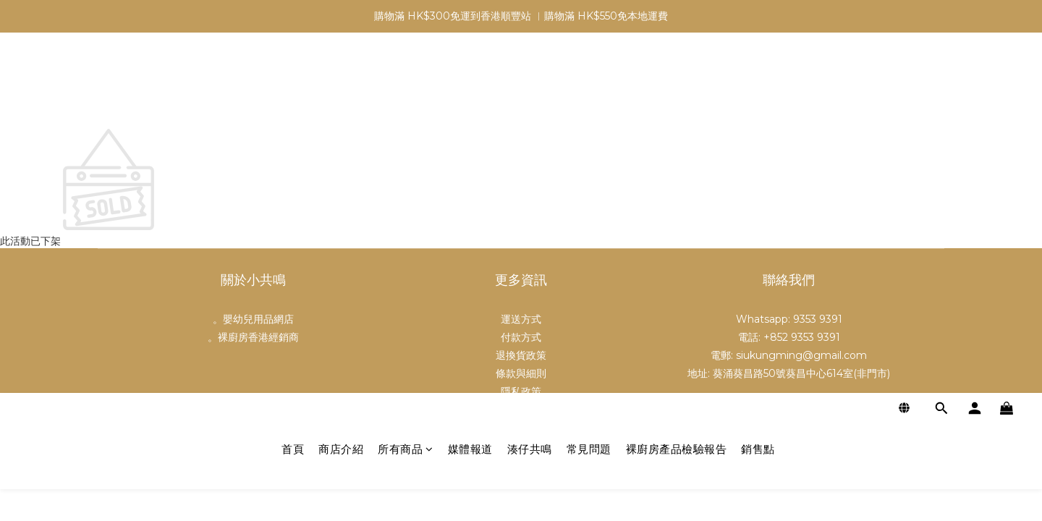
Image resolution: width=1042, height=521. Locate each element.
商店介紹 (340, 89)
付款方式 (521, 337)
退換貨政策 (521, 355)
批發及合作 (521, 409)
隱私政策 (521, 391)
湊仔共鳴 (529, 89)
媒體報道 (470, 89)
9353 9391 (817, 319)
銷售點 (758, 89)
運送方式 (521, 319)
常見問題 (589, 89)
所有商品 (405, 89)
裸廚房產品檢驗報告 (676, 89)
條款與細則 (521, 373)
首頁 (292, 89)
